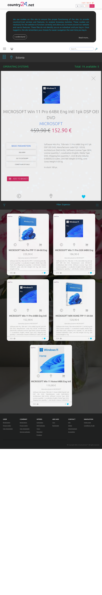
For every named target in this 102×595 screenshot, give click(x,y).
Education (39, 432)
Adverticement (72, 428)
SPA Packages (41, 425)
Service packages (25, 432)
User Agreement (8, 428)
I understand (20, 37)
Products (39, 435)
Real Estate (55, 425)
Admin (70, 425)
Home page (87, 422)
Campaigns (40, 422)
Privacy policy (7, 425)
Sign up (88, 2)
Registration (6, 422)
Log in (84, 2)
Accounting (71, 432)
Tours (38, 428)
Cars (53, 422)
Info (69, 422)
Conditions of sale (89, 425)
